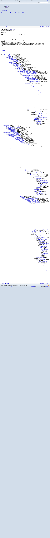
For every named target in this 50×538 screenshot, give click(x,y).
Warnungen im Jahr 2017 (15, 136)
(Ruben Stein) (24, 12)
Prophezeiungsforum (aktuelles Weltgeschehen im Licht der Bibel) (10, 286)
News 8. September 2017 (37, 235)
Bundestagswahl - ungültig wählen (34, 109)
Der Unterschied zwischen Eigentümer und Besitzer (26, 71)
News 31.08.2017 (10, 57)
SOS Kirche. (16, 152)
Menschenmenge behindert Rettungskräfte (35, 172)
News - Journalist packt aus (24, 162)
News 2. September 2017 (22, 67)
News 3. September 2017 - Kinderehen (13, 127)
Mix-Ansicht (47, 26)
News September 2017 (6, 54)
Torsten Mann (10, 12)
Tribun (2, 12)
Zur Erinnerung (16, 65)
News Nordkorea (12, 129)
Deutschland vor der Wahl (37, 105)
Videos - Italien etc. (38, 121)
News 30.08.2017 (8, 56)
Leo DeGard (5, 12)
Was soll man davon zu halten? (33, 201)
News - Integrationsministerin (42, 180)
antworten (3, 50)
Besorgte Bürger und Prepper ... (40, 237)
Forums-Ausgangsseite (6, 9)
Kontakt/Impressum (4, 10)
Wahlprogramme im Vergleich (28, 75)
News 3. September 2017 (36, 103)
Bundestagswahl (27, 83)
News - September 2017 (25, 160)
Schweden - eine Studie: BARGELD (33, 200)
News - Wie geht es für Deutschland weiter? (30, 198)
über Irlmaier (20, 12)
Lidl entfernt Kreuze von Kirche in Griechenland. (19, 150)
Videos (17, 66)
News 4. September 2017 (13, 135)
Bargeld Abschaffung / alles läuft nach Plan (35, 221)
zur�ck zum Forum (5, 26)
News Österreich (6, 125)
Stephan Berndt (15, 12)
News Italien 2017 (7, 55)
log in (44, 0)
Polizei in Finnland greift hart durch (30, 199)
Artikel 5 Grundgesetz (16, 137)
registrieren (47, 0)
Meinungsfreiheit (33, 174)
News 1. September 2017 (17, 64)
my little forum (47, 286)
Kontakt (21, 286)
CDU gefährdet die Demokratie (28, 165)
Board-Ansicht (42, 26)
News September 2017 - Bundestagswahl (11, 132)
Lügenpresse (39, 123)
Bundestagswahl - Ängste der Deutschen (38, 233)
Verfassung (21, 141)
